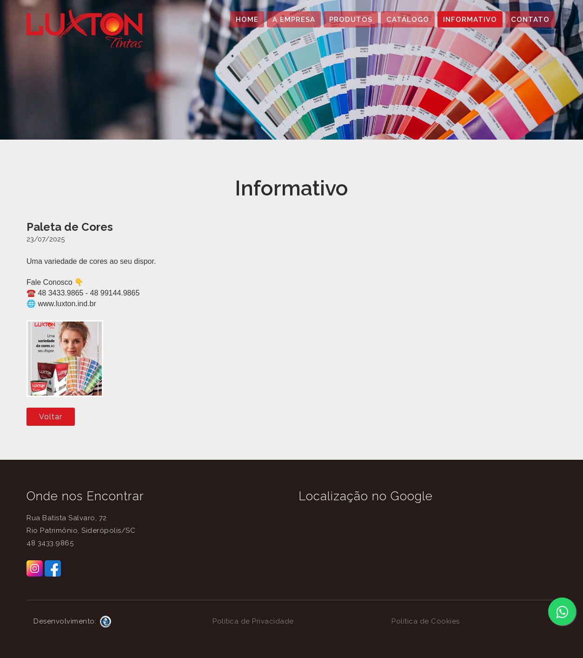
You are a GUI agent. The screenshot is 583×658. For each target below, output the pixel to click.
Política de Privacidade (253, 621)
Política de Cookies (425, 621)
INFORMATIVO (470, 19)
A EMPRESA (293, 19)
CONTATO (530, 19)
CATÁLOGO (407, 19)
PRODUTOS (350, 19)
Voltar (50, 416)
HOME (247, 19)
